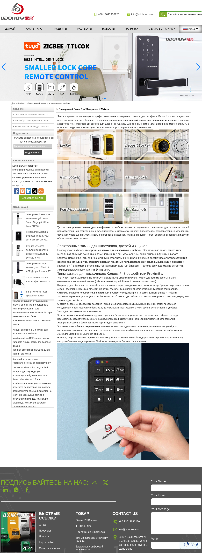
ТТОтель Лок (83, 526)
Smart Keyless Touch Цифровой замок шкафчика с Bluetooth (37, 296)
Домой (10, 28)
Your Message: (161, 509)
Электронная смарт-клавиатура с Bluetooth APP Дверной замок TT (38, 268)
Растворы (84, 28)
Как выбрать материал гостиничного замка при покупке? (34, 120)
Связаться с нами (162, 28)
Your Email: (158, 495)
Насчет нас (34, 28)
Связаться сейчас (32, 198)
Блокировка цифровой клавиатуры (89, 548)
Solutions (21, 103)
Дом (13, 103)
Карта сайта (46, 542)
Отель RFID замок (87, 520)
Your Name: (158, 481)
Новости (108, 28)
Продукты (59, 28)
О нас (42, 524)
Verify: (155, 538)
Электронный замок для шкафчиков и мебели (34, 126)
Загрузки (131, 28)
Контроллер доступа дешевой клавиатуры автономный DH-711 (37, 237)
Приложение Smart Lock (90, 532)
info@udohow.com (142, 14)
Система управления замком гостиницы (34, 114)
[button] (97, 98)
